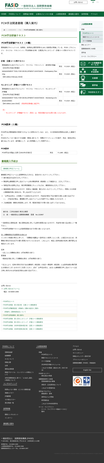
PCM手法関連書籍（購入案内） (14, 315)
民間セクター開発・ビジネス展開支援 (17, 389)
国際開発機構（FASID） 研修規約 (84, 363)
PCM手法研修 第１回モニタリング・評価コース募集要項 (23, 319)
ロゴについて (9, 359)
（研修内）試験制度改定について (14, 312)
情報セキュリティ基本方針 (82, 356)
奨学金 (83, 52)
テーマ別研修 (87, 41)
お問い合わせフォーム (12, 289)
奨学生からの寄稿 (47, 397)
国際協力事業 (28, 14)
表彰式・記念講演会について (51, 384)
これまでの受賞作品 (48, 388)
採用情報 (84, 14)
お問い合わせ (78, 2)
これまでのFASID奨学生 (49, 403)
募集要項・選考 (46, 393)
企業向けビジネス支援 (44, 14)
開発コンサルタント (11, 414)
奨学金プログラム (45, 391)
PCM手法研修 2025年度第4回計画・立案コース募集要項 (23, 325)
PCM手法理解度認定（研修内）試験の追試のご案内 (20, 308)
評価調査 (8, 396)
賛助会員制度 (9, 369)
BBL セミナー (86, 45)
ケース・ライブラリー (88, 56)
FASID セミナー (44, 373)
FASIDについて (15, 14)
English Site (87, 370)
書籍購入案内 (73, 14)
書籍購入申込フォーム (11, 168)
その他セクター (10, 399)
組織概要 (8, 355)
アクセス (94, 14)
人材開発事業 (61, 14)
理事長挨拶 (8, 352)
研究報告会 (45, 400)
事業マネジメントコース (91, 37)
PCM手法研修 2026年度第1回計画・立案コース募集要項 (23, 329)
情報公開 (8, 362)
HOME (3, 14)
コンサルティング (10, 384)
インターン (8, 418)
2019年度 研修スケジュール (50, 364)
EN (97, 2)
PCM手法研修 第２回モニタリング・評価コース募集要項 (23, 322)
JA (93, 2)
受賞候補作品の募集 (48, 381)
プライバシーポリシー (80, 359)
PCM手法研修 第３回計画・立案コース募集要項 (20, 305)
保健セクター (9, 393)
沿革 (6, 365)
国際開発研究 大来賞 (88, 49)
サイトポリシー (78, 353)
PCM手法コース (8, 301)
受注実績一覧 (9, 403)
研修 (20, 30)
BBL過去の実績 (46, 376)
